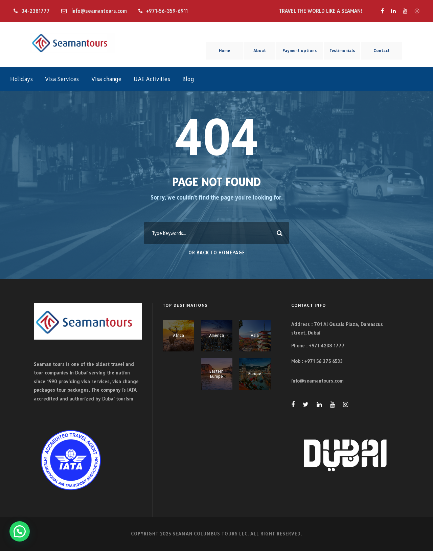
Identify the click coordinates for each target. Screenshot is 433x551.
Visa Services (62, 79)
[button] (19, 531)
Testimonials (342, 50)
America (216, 335)
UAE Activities (152, 79)
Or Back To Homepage (216, 253)
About (259, 50)
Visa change (106, 79)
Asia (255, 335)
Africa (178, 335)
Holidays (21, 79)
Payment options (299, 50)
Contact (381, 50)
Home (224, 50)
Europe (254, 373)
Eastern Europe (216, 374)
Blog (188, 79)
